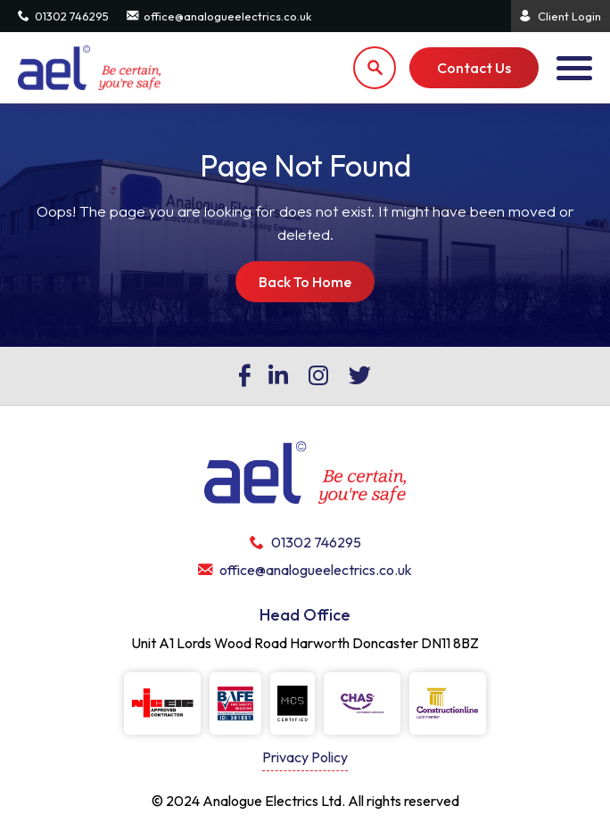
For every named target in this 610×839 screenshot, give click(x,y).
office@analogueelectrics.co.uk (219, 16)
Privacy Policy (305, 757)
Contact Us (474, 68)
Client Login (560, 16)
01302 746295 (63, 16)
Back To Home (305, 282)
